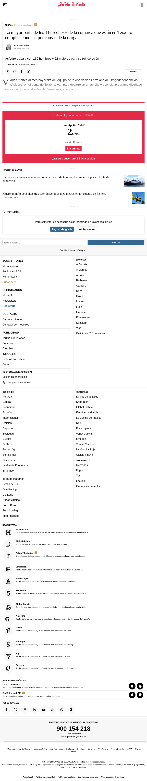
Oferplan (7, 348)
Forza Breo (9, 505)
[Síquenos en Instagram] (25, 710)
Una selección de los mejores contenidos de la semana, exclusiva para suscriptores (44, 556)
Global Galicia (84, 407)
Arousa (80, 275)
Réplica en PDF (11, 271)
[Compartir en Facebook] (21, 72)
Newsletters (9, 300)
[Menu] (4, 4)
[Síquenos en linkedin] (34, 710)
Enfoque (81, 438)
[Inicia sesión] (141, 4)
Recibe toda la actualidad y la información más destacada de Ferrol (38, 631)
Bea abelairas (21, 46)
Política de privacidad (45, 777)
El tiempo (8, 470)
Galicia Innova (84, 454)
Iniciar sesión (87, 229)
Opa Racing (10, 489)
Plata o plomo (84, 428)
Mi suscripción (10, 266)
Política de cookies (66, 777)
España (7, 412)
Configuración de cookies (112, 777)
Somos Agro (10, 449)
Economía (9, 407)
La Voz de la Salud (87, 396)
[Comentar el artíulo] (133, 71)
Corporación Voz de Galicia (18, 749)
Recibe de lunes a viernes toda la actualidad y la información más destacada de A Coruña (47, 619)
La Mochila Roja (85, 449)
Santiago (81, 322)
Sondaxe (81, 749)
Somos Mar (9, 454)
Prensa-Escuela (117, 749)
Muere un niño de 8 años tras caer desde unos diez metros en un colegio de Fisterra (54, 193)
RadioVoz (70, 749)
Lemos (80, 301)
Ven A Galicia (84, 433)
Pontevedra (83, 317)
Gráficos (7, 444)
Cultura (7, 438)
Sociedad (8, 433)
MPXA (129, 749)
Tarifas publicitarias (13, 337)
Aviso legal (28, 777)
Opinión (7, 423)
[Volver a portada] (73, 4)
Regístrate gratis (61, 229)
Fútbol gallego (11, 510)
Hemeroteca (9, 276)
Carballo (81, 285)
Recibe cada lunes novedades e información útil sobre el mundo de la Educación (43, 570)
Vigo (78, 327)
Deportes (8, 428)
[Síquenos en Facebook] (7, 710)
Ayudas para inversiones (16, 382)
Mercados (82, 465)
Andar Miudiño (11, 499)
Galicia (7, 401)
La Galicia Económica (15, 465)
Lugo (79, 306)
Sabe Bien (82, 401)
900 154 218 (73, 728)
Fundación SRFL (40, 749)
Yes (78, 475)
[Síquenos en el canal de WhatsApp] (62, 710)
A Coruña (81, 264)
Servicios (7, 343)
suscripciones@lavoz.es (73, 736)
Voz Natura (103, 749)
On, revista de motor (88, 486)
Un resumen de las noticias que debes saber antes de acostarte (36, 544)
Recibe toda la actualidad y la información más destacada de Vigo (37, 656)
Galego (81, 250)
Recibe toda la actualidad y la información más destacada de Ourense (39, 668)
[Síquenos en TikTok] (53, 710)
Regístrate (8, 305)
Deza (79, 290)
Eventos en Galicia (13, 359)
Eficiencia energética (14, 376)
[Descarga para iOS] (132, 686)
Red (78, 423)
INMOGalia (9, 353)
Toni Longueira (10, 198)
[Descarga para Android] (140, 686)
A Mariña (81, 269)
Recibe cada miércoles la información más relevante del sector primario (39, 581)
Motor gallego (11, 515)
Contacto (7, 364)
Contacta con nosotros (15, 324)
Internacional (10, 417)
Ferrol (79, 296)
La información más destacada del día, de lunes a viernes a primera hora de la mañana (46, 532)
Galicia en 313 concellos (90, 333)
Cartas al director (12, 319)
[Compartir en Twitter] (28, 72)
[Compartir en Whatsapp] (8, 72)
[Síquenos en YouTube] (43, 710)
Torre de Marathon (13, 478)
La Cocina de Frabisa (88, 417)
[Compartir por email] (15, 72)
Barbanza (81, 280)
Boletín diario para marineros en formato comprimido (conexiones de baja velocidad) (45, 593)
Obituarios (9, 460)
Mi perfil (7, 295)
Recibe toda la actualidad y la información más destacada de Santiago (39, 644)
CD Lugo (8, 494)
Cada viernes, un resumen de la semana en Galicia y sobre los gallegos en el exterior (45, 607)
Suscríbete (73, 148)
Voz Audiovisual (56, 749)
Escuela (81, 480)
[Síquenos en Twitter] (16, 710)
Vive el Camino (85, 444)
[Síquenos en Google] (71, 710)
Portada (7, 396)
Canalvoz (92, 749)
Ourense (81, 312)
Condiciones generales (88, 777)
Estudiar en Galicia (87, 412)
